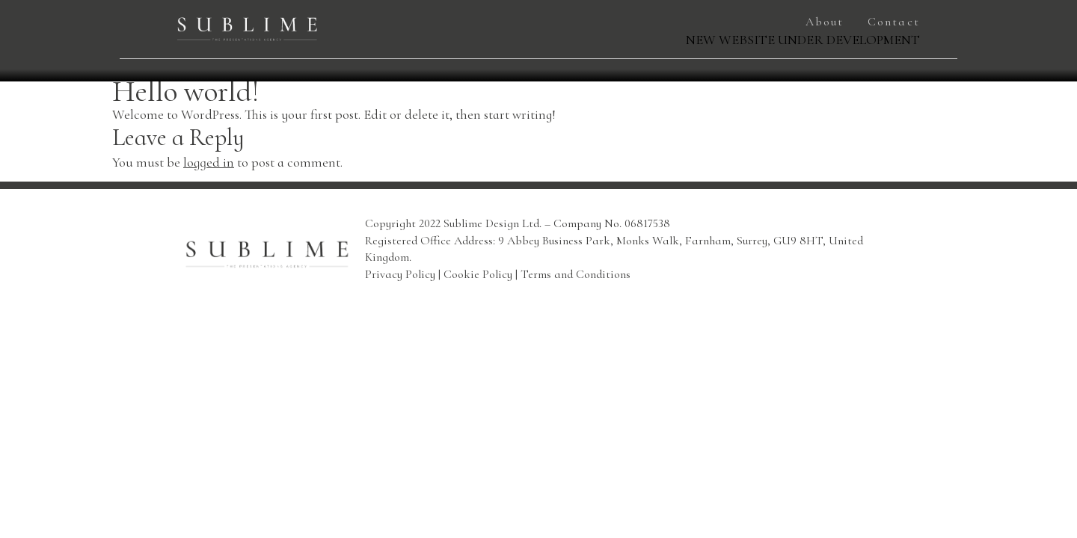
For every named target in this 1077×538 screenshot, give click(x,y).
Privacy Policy (400, 274)
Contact (894, 21)
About (825, 21)
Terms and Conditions (575, 274)
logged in (208, 162)
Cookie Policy (478, 274)
